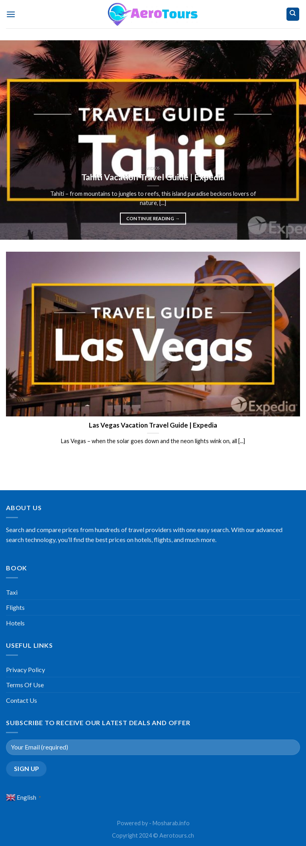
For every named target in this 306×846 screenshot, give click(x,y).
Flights (15, 607)
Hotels (15, 623)
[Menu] (11, 14)
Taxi (12, 592)
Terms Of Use (25, 684)
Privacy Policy (25, 669)
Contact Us (21, 700)
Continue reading (153, 218)
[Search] (293, 14)
